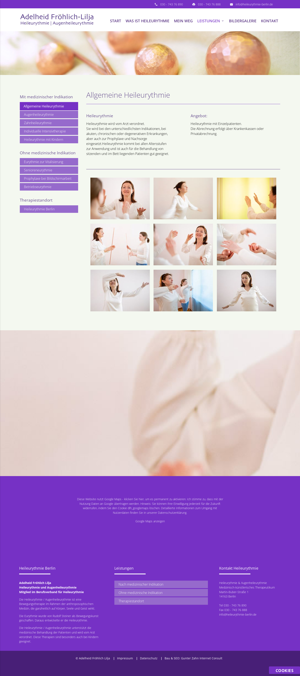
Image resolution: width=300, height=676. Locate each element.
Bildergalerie (242, 20)
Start (115, 20)
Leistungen (210, 21)
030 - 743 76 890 (171, 4)
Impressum (125, 658)
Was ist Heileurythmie (147, 20)
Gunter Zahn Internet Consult (201, 658)
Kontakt (269, 20)
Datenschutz (149, 658)
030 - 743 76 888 (209, 4)
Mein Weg (183, 20)
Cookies (285, 670)
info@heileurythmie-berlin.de (254, 4)
